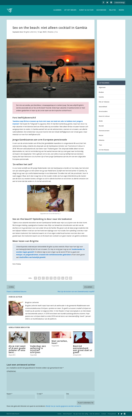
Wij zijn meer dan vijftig (80, 415)
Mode (101, 122)
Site (67, 395)
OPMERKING (11, 372)
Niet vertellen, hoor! (60, 343)
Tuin (100, 146)
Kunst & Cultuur (86, 11)
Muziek (101, 127)
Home (59, 415)
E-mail (40, 395)
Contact (103, 415)
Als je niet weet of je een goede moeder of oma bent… (17, 350)
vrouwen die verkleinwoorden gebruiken (55, 256)
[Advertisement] (111, 50)
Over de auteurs (95, 415)
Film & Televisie (104, 103)
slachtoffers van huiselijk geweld (32, 258)
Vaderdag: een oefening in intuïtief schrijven (38, 350)
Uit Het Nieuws (70, 11)
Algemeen (57, 11)
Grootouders (103, 112)
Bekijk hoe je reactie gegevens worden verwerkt (63, 407)
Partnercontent (104, 132)
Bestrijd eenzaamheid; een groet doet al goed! (82, 350)
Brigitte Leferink (30, 33)
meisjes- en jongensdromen (27, 256)
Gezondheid (101, 11)
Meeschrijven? (67, 415)
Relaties (112, 11)
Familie (101, 98)
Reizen (121, 11)
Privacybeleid (112, 415)
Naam (9, 395)
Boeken (101, 93)
